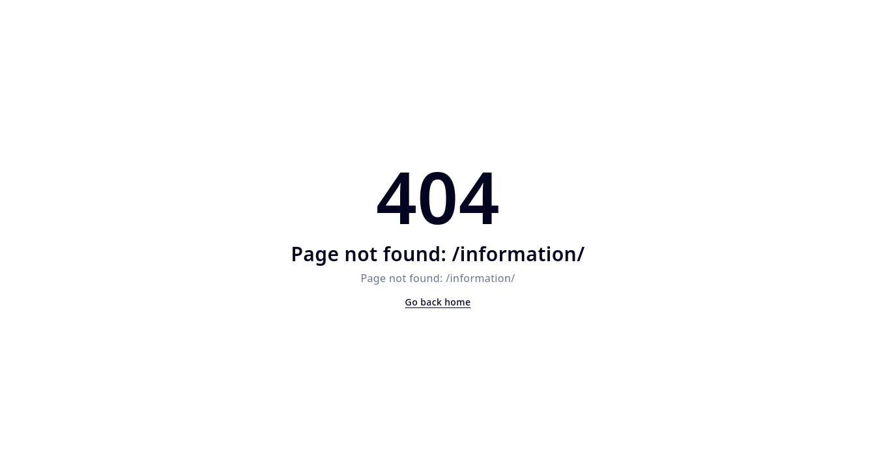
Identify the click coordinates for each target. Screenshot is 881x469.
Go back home (438, 302)
